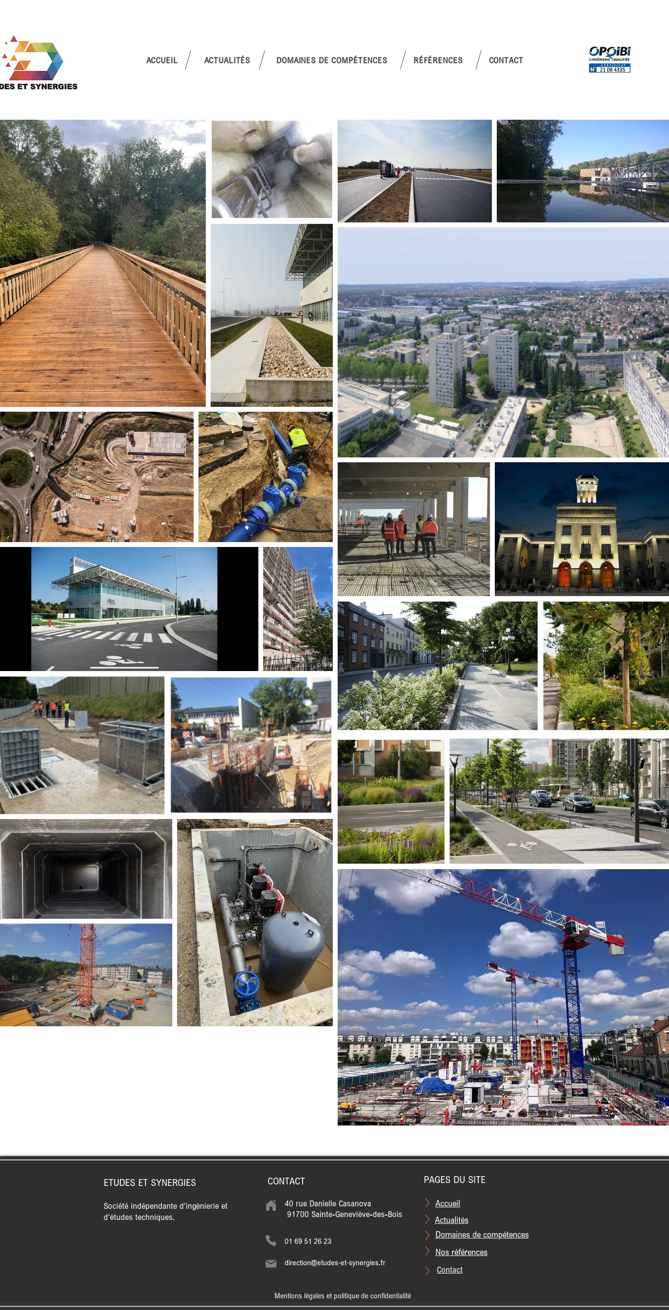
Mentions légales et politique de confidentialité (342, 1295)
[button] (331, 60)
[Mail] (271, 1263)
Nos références (461, 1251)
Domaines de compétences (482, 1234)
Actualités (452, 1219)
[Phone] (271, 1240)
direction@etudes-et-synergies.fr (335, 1262)
